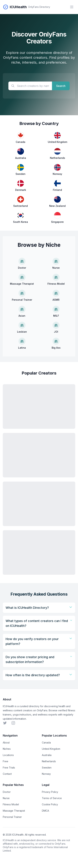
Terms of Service (52, 798)
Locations (8, 755)
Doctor (7, 791)
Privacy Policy (50, 791)
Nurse (6, 798)
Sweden (46, 767)
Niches (7, 748)
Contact (7, 773)
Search (60, 86)
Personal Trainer (12, 816)
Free (5, 761)
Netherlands (49, 761)
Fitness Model (11, 804)
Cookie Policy (50, 804)
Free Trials (9, 767)
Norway (46, 773)
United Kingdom (51, 748)
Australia (46, 755)
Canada (46, 742)
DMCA (45, 810)
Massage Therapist (14, 810)
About (6, 742)
